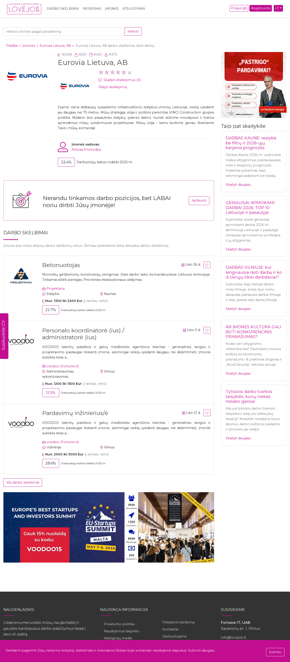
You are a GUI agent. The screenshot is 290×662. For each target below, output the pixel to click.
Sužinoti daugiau (201, 650)
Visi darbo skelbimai (22, 482)
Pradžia (12, 46)
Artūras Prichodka (86, 150)
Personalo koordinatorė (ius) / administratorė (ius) (83, 334)
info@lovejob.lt (233, 637)
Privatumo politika (119, 624)
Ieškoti (133, 31)
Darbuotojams (174, 636)
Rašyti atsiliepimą (113, 87)
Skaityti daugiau (238, 185)
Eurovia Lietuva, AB (55, 46)
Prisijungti (239, 8)
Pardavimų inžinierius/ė (75, 413)
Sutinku (275, 652)
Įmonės (112, 9)
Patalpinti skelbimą (178, 622)
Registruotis (261, 8)
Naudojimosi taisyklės (121, 631)
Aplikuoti (199, 200)
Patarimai (92, 9)
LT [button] (277, 8)
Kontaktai (170, 629)
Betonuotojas (61, 265)
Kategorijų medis (118, 638)
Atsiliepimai (133, 9)
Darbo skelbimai (63, 9)
